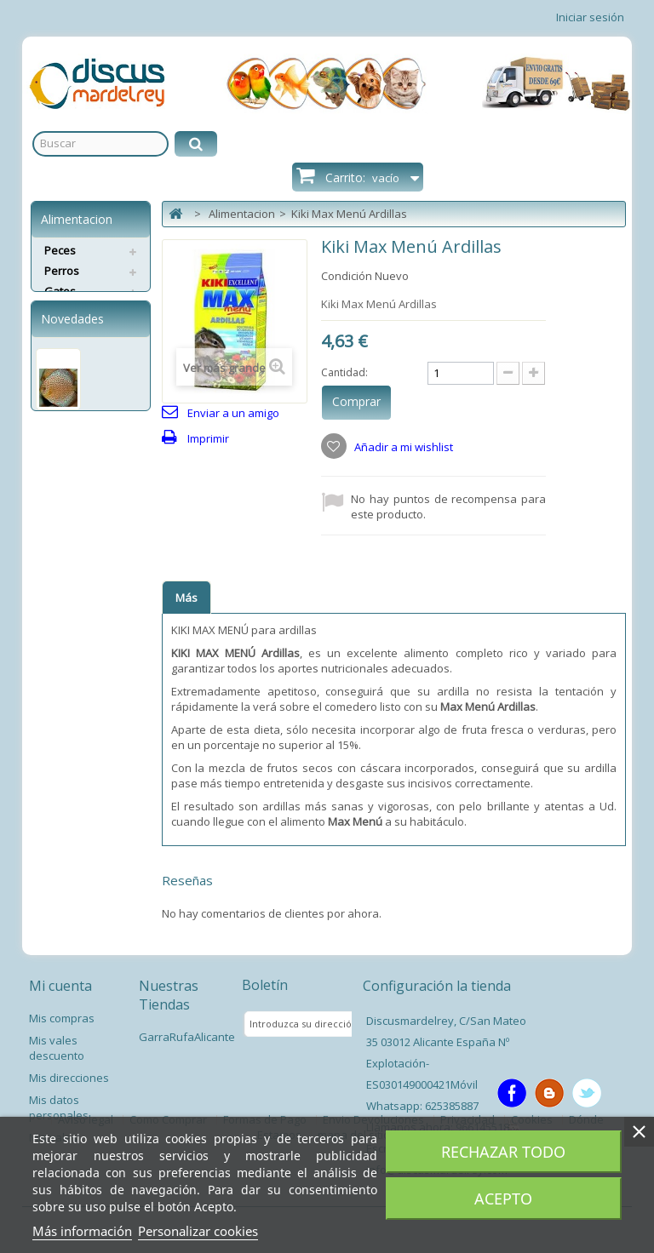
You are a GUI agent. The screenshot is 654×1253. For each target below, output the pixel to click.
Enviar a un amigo (233, 413)
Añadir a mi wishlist (402, 447)
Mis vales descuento (56, 1048)
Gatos (60, 291)
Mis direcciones (69, 1077)
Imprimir (208, 438)
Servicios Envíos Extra (86, 319)
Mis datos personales (59, 1107)
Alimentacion (242, 213)
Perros (61, 270)
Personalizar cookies (198, 1230)
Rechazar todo (503, 1151)
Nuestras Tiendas (168, 995)
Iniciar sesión (590, 17)
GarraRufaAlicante (187, 1036)
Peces (60, 250)
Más (186, 597)
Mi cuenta (60, 985)
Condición (346, 275)
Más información (82, 1230)
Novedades (72, 379)
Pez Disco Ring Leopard (73, 498)
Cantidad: (344, 372)
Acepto (503, 1198)
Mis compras (62, 1018)
